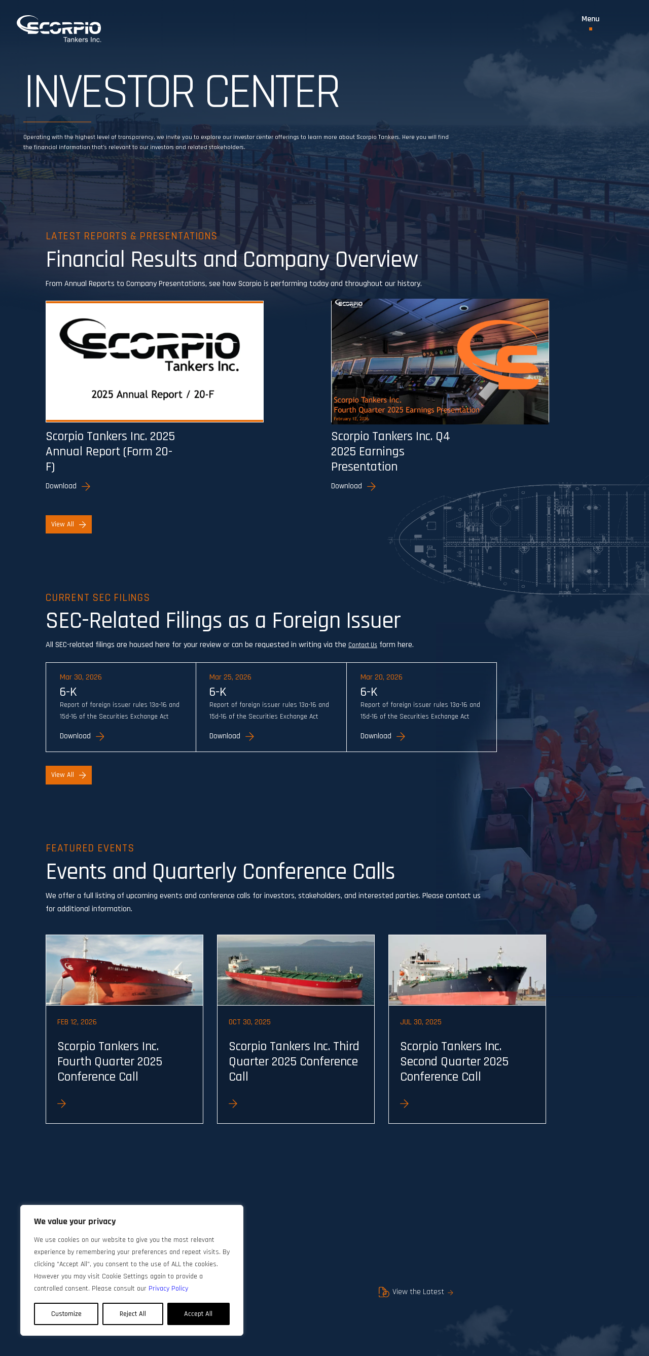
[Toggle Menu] (591, 22)
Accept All (198, 1313)
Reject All (133, 1313)
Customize (66, 1313)
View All (68, 527)
